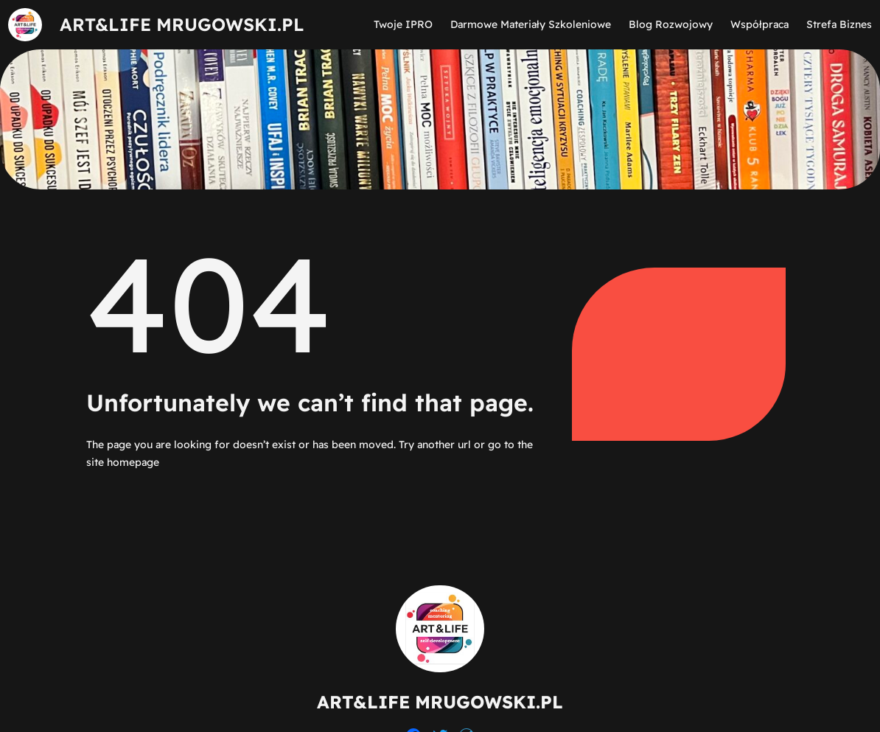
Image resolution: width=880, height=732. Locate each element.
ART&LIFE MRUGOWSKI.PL (182, 24)
